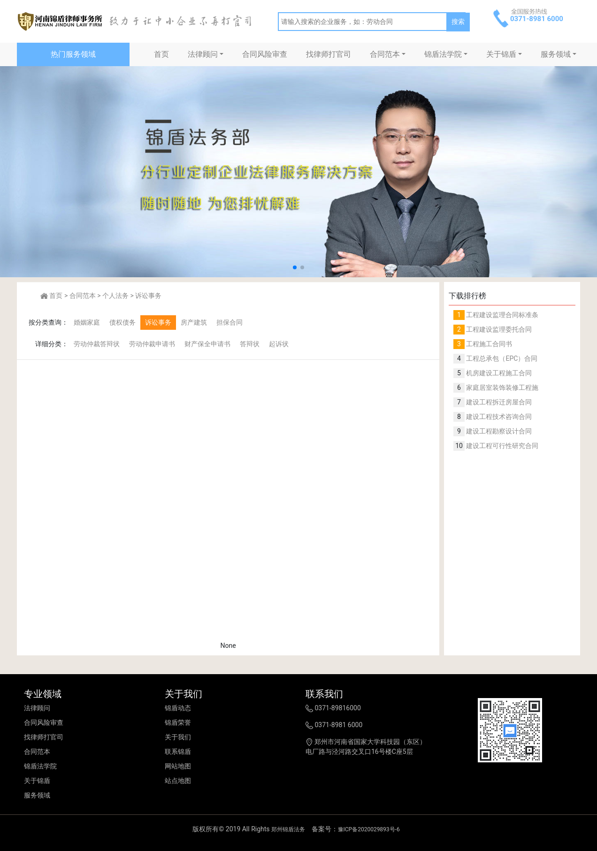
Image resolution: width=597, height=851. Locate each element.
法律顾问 (203, 54)
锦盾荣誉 (178, 722)
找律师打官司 (328, 54)
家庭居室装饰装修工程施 (501, 387)
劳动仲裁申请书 (152, 344)
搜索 (458, 21)
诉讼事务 (148, 295)
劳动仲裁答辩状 (97, 344)
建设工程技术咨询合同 (498, 416)
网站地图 (178, 766)
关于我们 (178, 737)
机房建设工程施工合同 (498, 373)
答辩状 (250, 344)
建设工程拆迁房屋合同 (498, 402)
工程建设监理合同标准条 (501, 315)
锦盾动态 (178, 708)
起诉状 (279, 344)
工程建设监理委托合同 (498, 329)
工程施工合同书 (488, 344)
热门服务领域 (73, 54)
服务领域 (556, 54)
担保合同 (229, 322)
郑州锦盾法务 (288, 829)
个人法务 (115, 295)
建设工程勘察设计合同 (498, 431)
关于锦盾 (501, 54)
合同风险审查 (264, 54)
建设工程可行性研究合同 (501, 445)
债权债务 (122, 322)
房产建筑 (194, 322)
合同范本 (385, 54)
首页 (161, 54)
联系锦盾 (178, 751)
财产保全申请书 (207, 344)
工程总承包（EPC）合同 (501, 358)
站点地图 (178, 780)
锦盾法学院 (443, 54)
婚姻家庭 (87, 322)
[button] (295, 267)
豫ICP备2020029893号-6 (369, 829)
